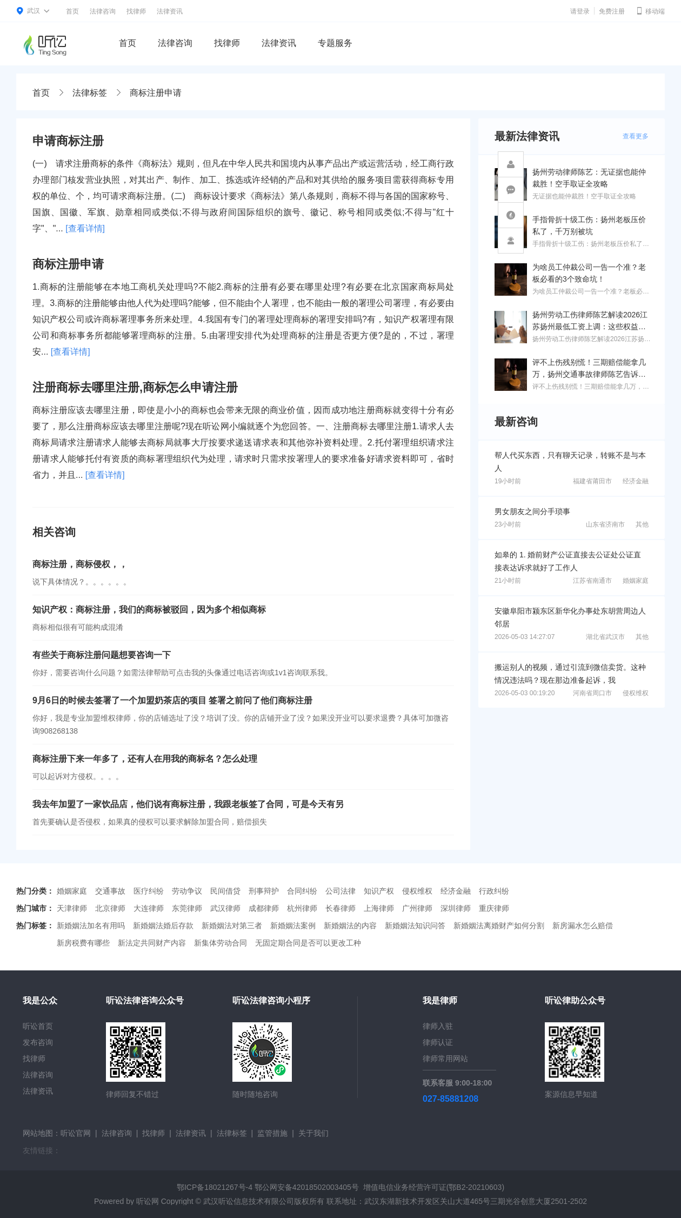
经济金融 (636, 481)
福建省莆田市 (592, 481)
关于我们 (313, 1133)
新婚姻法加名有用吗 (91, 925)
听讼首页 (38, 1026)
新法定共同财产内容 (152, 943)
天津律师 (72, 908)
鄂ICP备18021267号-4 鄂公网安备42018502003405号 (268, 1187)
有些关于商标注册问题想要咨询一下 (101, 655)
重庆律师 (494, 908)
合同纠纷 (302, 891)
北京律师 (110, 908)
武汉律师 (225, 908)
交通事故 (110, 891)
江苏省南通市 (592, 580)
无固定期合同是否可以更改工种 (308, 943)
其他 (642, 524)
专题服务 (335, 43)
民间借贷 (225, 891)
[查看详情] (85, 228)
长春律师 (340, 908)
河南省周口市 (592, 693)
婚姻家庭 (636, 580)
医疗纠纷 (148, 891)
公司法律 (340, 891)
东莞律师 (187, 908)
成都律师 (264, 908)
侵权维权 (636, 693)
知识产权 (379, 891)
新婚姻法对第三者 (232, 925)
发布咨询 (38, 1042)
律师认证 (438, 1042)
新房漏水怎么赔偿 (582, 925)
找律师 (136, 11)
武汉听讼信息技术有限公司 (248, 1201)
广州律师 (417, 908)
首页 (72, 11)
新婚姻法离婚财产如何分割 (498, 925)
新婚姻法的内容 (350, 925)
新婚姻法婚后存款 (163, 925)
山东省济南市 (605, 524)
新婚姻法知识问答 (415, 925)
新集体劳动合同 (220, 943)
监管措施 (272, 1133)
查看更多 (636, 136)
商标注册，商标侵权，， (80, 564)
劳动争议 (187, 891)
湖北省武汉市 (605, 637)
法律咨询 (103, 11)
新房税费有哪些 (83, 943)
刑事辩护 (264, 891)
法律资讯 (170, 11)
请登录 (580, 11)
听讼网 (147, 1201)
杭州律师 (302, 908)
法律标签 (89, 92)
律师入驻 (438, 1026)
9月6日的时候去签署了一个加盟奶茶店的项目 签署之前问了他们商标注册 (172, 700)
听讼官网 (76, 1133)
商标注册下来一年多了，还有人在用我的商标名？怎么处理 (144, 758)
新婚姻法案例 (293, 925)
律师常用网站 (445, 1058)
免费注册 (612, 11)
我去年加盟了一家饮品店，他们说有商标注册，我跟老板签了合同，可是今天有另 (188, 804)
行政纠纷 (494, 891)
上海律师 (379, 908)
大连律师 (148, 908)
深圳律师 (455, 908)
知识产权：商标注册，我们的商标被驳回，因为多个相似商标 (149, 609)
